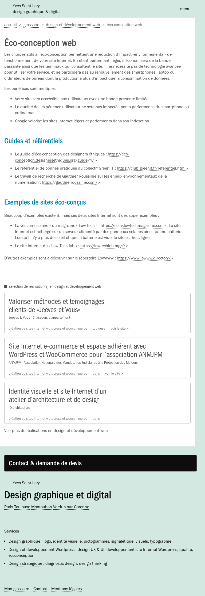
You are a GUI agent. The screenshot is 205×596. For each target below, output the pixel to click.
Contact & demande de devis (45, 463)
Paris (96, 373)
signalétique (122, 541)
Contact (40, 588)
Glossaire (31, 24)
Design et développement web (73, 24)
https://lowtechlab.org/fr (102, 245)
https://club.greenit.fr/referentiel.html (151, 168)
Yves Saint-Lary (26, 482)
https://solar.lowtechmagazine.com (132, 225)
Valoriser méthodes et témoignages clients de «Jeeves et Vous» (56, 305)
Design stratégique (25, 563)
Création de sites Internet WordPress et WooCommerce (48, 328)
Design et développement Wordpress (41, 549)
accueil (10, 24)
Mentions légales (66, 588)
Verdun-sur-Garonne (71, 506)
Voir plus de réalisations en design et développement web (56, 430)
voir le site (118, 328)
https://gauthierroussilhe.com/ (69, 182)
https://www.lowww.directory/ (144, 258)
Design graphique (24, 541)
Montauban (41, 506)
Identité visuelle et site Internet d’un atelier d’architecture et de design (58, 395)
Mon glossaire (16, 588)
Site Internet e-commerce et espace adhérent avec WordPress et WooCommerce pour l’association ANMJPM (86, 350)
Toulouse (99, 328)
